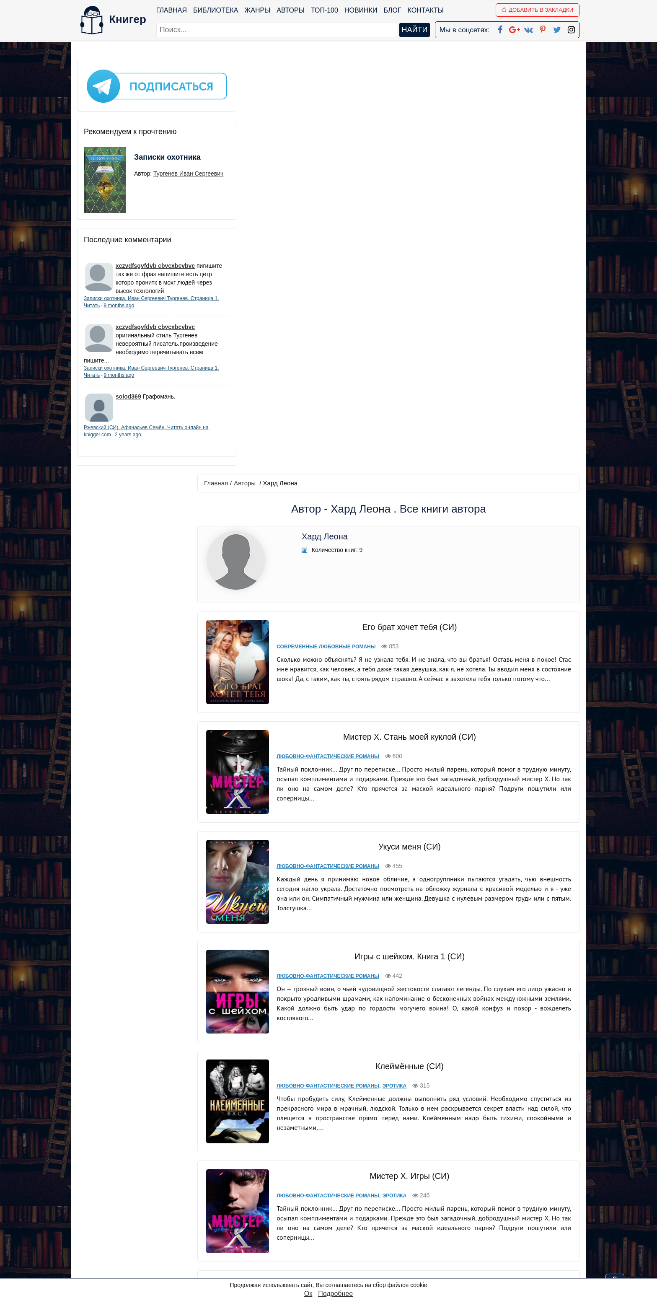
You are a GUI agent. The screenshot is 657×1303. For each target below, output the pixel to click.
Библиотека (216, 10)
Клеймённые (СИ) (410, 635)
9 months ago (149, 305)
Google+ (340, 1206)
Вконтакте (342, 1227)
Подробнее (335, 1293)
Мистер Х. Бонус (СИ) (410, 845)
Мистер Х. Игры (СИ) (410, 739)
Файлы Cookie (466, 1216)
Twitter (335, 1249)
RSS (332, 1271)
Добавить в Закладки (538, 10)
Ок (308, 1293)
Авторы (291, 10)
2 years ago (153, 443)
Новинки (361, 10)
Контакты (426, 10)
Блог (393, 10)
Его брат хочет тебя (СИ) (410, 212)
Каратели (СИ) (410, 951)
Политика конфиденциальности (493, 1206)
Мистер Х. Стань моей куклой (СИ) (410, 318)
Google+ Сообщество (360, 1216)
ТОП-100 (325, 10)
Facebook (339, 1195)
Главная (172, 10)
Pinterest (338, 1238)
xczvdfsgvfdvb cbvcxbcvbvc (155, 257)
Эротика (398, 655)
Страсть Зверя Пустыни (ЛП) (410, 1057)
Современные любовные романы (330, 232)
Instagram (341, 1260)
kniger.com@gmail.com (499, 1195)
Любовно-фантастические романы (332, 338)
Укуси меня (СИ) (410, 423)
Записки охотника (151, 153)
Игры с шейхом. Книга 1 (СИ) (410, 529)
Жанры (258, 10)
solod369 (128, 405)
